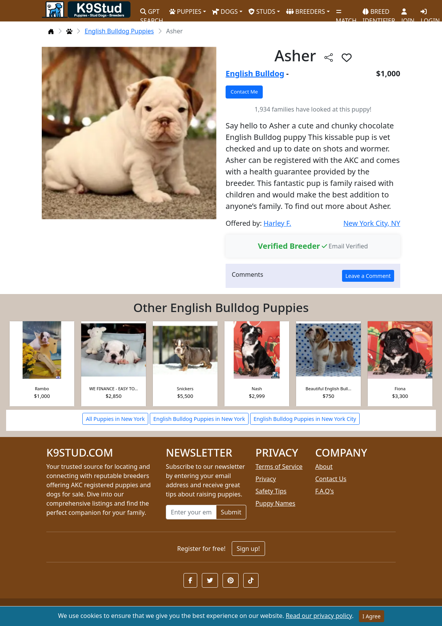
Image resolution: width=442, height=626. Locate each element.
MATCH (346, 13)
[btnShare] (328, 57)
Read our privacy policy (319, 615)
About (323, 466)
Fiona (400, 388)
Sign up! (248, 548)
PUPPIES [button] (185, 11)
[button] (190, 580)
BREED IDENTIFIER (379, 12)
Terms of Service (279, 466)
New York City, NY (371, 223)
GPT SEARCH (151, 12)
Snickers (185, 388)
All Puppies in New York (115, 418)
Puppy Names (275, 503)
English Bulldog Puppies (119, 31)
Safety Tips (270, 491)
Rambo (42, 388)
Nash (257, 388)
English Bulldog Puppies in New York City (305, 418)
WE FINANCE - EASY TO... (113, 388)
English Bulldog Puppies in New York (199, 418)
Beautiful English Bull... (328, 388)
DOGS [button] (225, 11)
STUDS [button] (262, 11)
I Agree (371, 616)
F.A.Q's (324, 491)
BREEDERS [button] (305, 11)
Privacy (265, 479)
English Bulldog (255, 73)
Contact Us (330, 479)
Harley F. (277, 223)
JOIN (407, 13)
